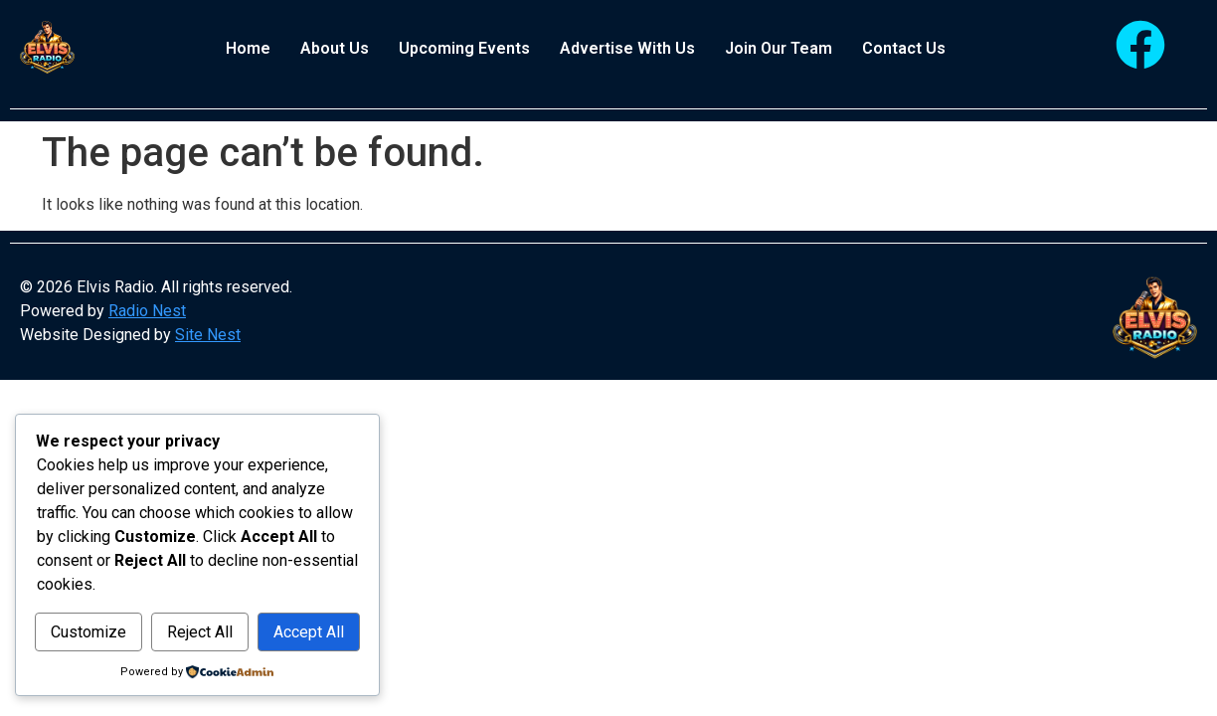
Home (248, 48)
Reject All (283, 589)
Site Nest (208, 334)
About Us (334, 48)
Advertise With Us (627, 48)
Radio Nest (147, 310)
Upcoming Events (464, 48)
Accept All (197, 632)
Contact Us (904, 48)
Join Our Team (778, 48)
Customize (116, 589)
